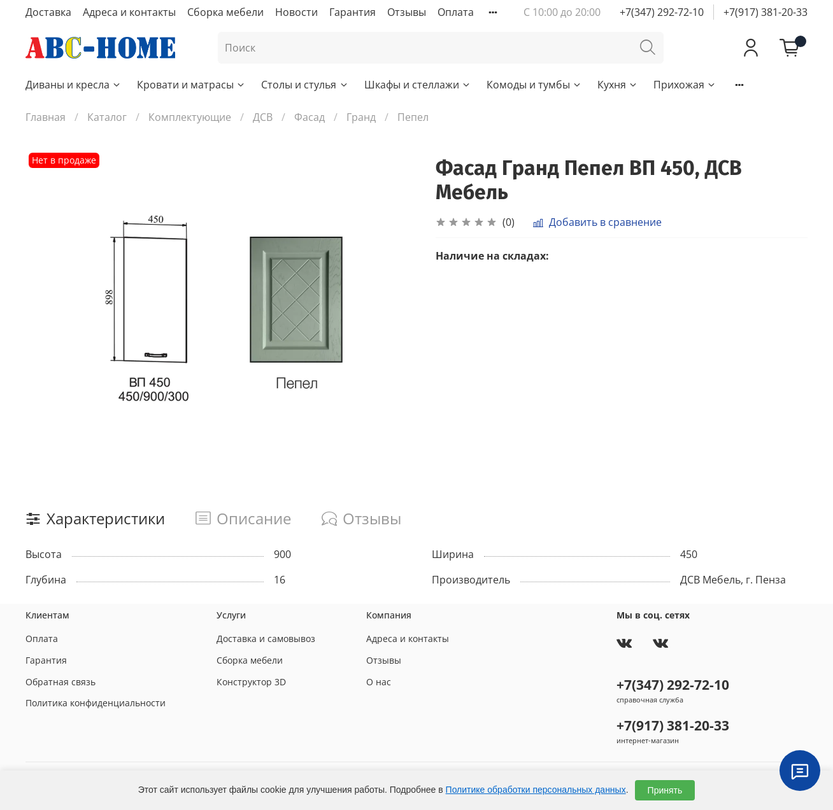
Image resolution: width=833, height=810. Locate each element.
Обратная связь (60, 682)
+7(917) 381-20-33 (765, 12)
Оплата (456, 12)
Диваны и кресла (73, 85)
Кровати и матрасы (191, 85)
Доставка (48, 12)
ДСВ (263, 117)
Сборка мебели (225, 12)
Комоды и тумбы (534, 85)
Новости (296, 12)
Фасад (309, 117)
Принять (665, 790)
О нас (378, 682)
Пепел (413, 117)
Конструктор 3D (251, 682)
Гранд (361, 117)
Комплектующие (189, 117)
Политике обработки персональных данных (536, 790)
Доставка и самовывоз (266, 638)
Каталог (107, 117)
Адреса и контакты (129, 12)
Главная (45, 117)
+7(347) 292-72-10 (662, 12)
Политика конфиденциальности (95, 703)
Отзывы (406, 12)
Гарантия (352, 12)
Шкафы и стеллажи (417, 85)
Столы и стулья (304, 85)
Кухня (617, 85)
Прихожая (684, 85)
